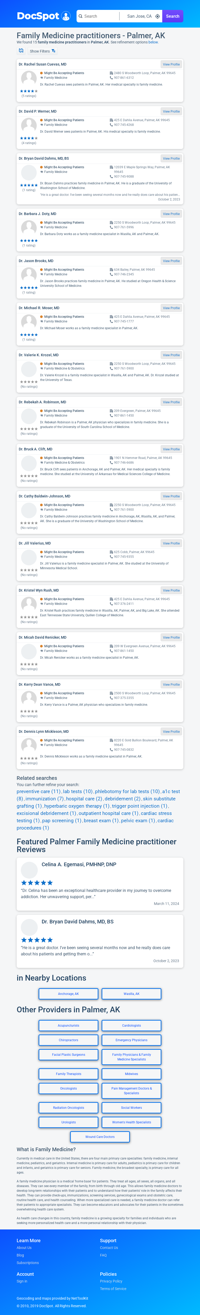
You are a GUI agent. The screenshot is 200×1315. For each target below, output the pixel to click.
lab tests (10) (78, 791)
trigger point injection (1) (139, 806)
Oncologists (68, 1088)
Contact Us (109, 1248)
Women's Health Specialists (131, 1122)
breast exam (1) (101, 821)
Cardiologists (131, 1025)
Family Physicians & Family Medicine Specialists (131, 1057)
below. (153, 42)
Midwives (131, 1074)
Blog (20, 1255)
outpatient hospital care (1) (109, 813)
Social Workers (131, 1108)
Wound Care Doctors (100, 1137)
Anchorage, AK (68, 994)
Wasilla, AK (132, 994)
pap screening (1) (62, 821)
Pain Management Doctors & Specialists (131, 1091)
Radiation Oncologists (68, 1108)
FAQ (103, 1255)
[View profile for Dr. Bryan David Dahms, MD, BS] (100, 941)
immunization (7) (45, 799)
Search (172, 16)
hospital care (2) (84, 799)
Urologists (68, 1122)
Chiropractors (68, 1040)
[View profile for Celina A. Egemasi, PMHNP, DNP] (100, 884)
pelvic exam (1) (138, 821)
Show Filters (42, 51)
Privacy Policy (111, 1281)
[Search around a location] (141, 16)
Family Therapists (68, 1074)
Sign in (22, 1281)
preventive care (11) (39, 791)
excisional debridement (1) (46, 813)
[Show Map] (21, 51)
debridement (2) (123, 799)
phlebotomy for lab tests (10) (127, 791)
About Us (24, 1248)
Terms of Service (113, 1289)
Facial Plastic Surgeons (68, 1055)
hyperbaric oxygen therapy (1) (77, 806)
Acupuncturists (68, 1025)
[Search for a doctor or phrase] (98, 16)
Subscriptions (28, 1263)
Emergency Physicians (131, 1040)
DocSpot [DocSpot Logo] (42, 15)
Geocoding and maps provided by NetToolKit (52, 1298)
